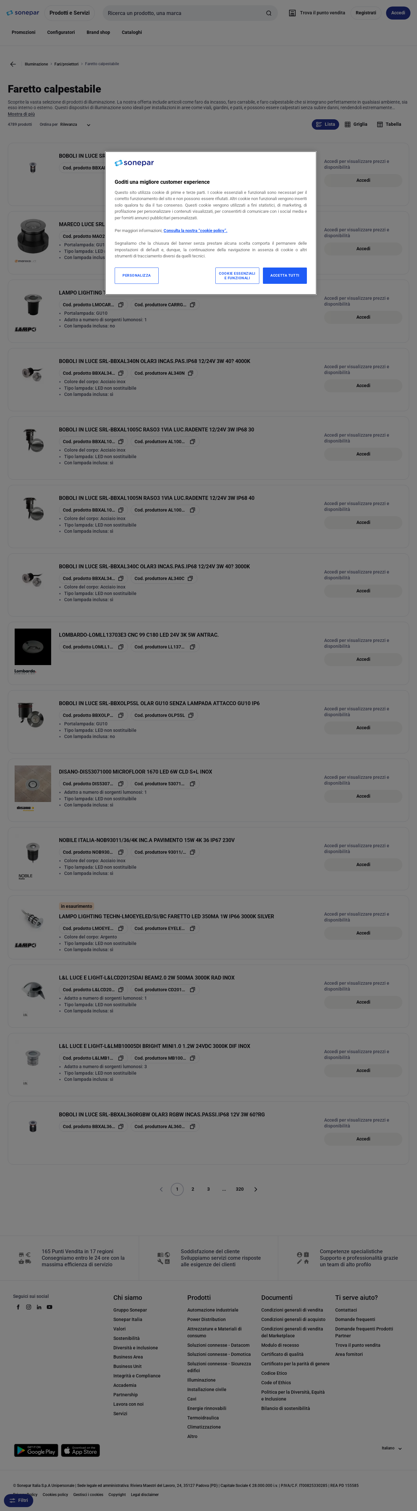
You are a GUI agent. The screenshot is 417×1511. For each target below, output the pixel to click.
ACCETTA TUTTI (284, 275)
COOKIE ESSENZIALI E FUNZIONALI (237, 275)
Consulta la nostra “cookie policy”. (195, 230)
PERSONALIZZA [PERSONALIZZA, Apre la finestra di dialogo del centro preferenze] (136, 275)
